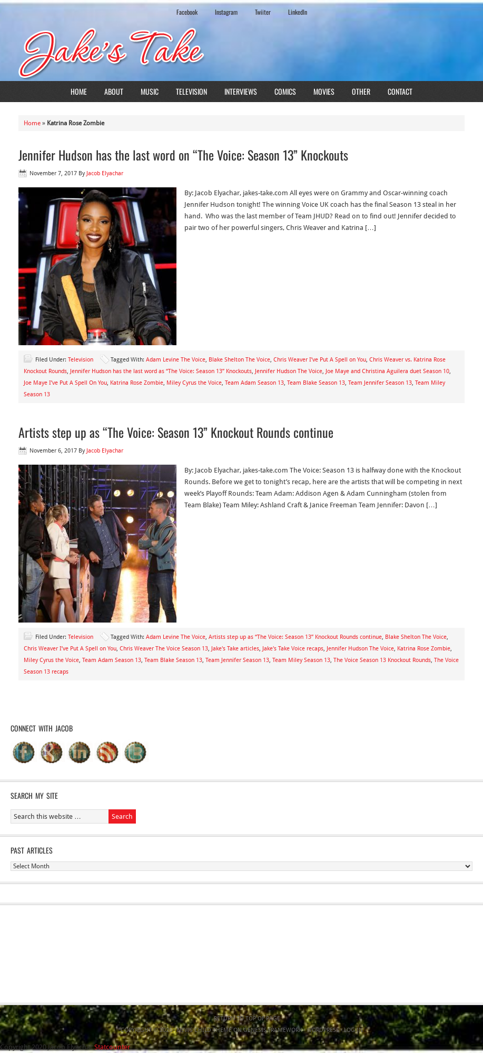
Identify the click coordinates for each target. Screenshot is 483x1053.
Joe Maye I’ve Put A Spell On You (65, 382)
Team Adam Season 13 (254, 382)
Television (191, 91)
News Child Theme (204, 1030)
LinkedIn (297, 11)
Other (361, 91)
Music (150, 91)
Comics (285, 91)
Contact (400, 91)
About (113, 91)
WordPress (323, 1030)
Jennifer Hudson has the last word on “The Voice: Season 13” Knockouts (183, 154)
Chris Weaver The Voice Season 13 (164, 648)
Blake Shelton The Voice (239, 359)
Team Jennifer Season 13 (380, 382)
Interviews (240, 91)
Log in (353, 1030)
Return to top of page (247, 1018)
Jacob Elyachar (104, 173)
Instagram (226, 11)
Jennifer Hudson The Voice (288, 371)
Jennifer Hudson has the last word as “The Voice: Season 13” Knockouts (161, 371)
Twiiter (263, 11)
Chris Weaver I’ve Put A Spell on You (319, 359)
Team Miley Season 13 (301, 660)
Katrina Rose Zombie (136, 382)
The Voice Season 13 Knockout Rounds (382, 660)
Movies (323, 91)
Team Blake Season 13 (316, 382)
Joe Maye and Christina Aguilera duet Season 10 (387, 371)
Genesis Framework (272, 1030)
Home (79, 91)
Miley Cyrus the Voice (194, 382)
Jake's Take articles (235, 648)
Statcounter (112, 1047)
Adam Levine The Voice (175, 359)
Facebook (187, 11)
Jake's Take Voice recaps (292, 648)
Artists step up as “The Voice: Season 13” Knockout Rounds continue (175, 432)
